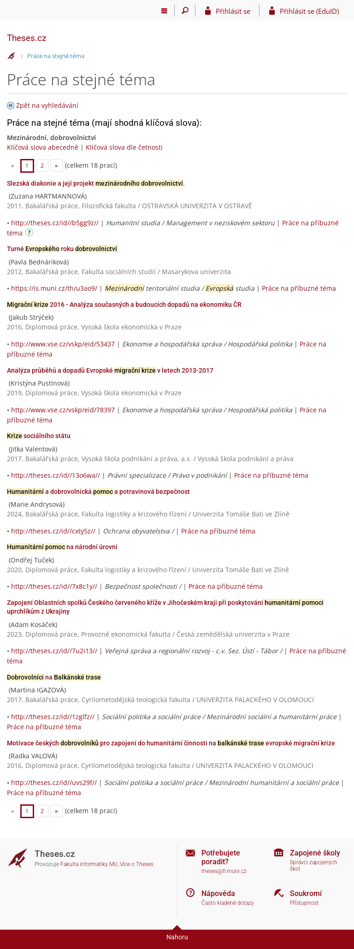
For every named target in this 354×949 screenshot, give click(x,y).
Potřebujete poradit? (220, 857)
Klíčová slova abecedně (42, 147)
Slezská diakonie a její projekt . (96, 183)
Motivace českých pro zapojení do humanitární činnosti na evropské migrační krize (171, 743)
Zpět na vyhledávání (47, 105)
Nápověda (218, 893)
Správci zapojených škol (313, 866)
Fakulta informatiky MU (89, 864)
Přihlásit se (233, 11)
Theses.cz (26, 38)
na (54, 677)
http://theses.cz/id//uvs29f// (54, 782)
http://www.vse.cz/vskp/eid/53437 (63, 344)
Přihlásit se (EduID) (309, 11)
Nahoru (177, 937)
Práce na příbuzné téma (299, 288)
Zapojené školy (315, 853)
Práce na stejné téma (55, 56)
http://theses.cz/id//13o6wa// (55, 475)
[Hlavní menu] (164, 11)
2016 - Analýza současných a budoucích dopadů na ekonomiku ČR (124, 304)
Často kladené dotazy (227, 903)
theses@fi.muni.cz (224, 871)
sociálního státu (39, 435)
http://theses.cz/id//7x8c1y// (54, 586)
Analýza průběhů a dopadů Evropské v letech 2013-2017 (110, 370)
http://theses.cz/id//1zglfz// (52, 716)
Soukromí (306, 893)
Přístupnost (304, 903)
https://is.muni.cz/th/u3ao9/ (54, 288)
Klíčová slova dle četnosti (124, 147)
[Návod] (30, 234)
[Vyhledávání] (185, 11)
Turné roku (62, 248)
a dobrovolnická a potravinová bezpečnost (98, 491)
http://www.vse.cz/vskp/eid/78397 (63, 409)
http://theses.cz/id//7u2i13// (54, 650)
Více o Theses (136, 864)
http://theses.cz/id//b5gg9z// (55, 222)
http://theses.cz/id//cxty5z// (53, 531)
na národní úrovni (62, 547)
